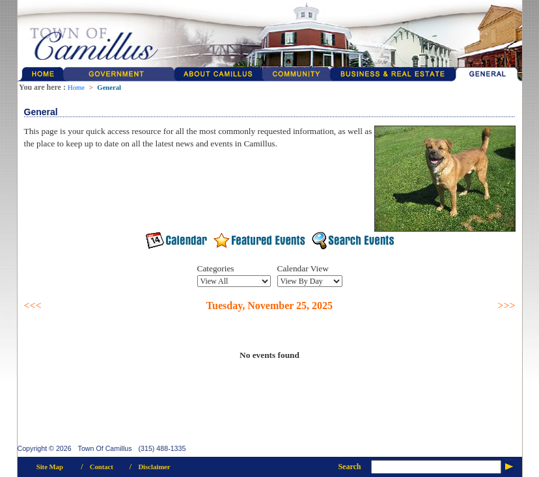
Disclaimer (154, 466)
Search (349, 466)
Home (76, 87)
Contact (101, 466)
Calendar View (303, 268)
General (109, 87)
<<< (33, 305)
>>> (506, 305)
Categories (215, 268)
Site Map (49, 466)
